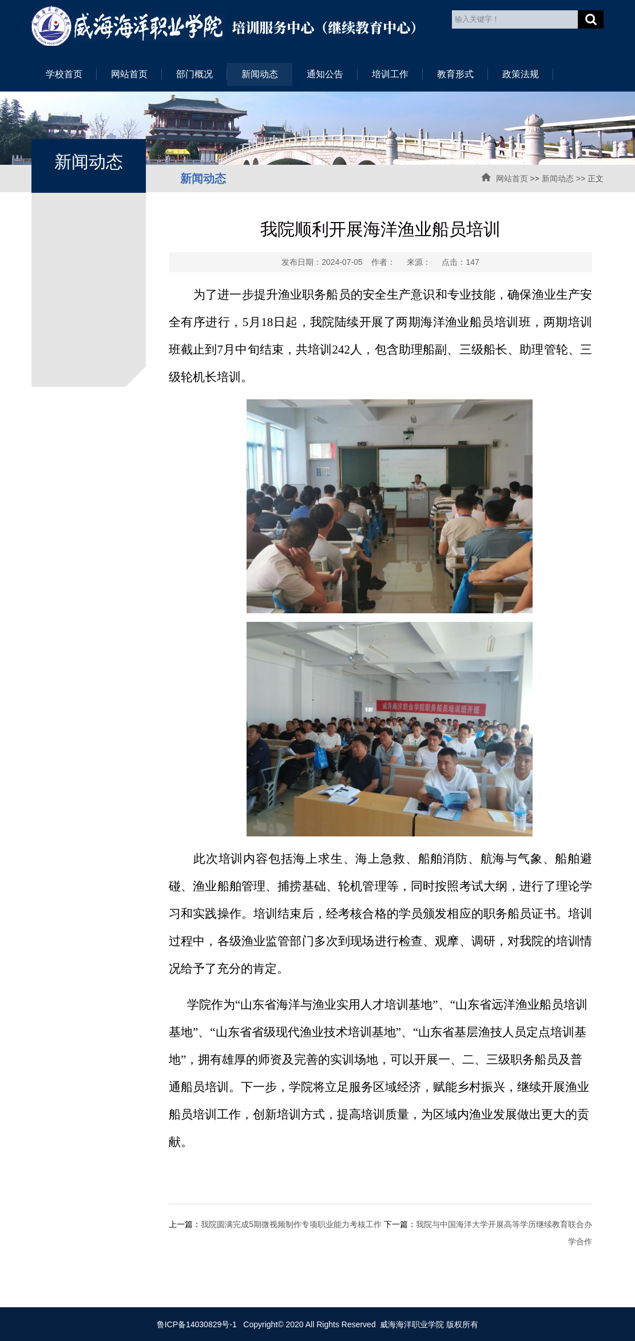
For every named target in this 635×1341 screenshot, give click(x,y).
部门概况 (194, 74)
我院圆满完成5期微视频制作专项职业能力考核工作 (291, 1224)
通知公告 (325, 74)
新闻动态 (259, 74)
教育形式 (455, 74)
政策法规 (520, 74)
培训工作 (390, 74)
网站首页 (129, 74)
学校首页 (64, 74)
